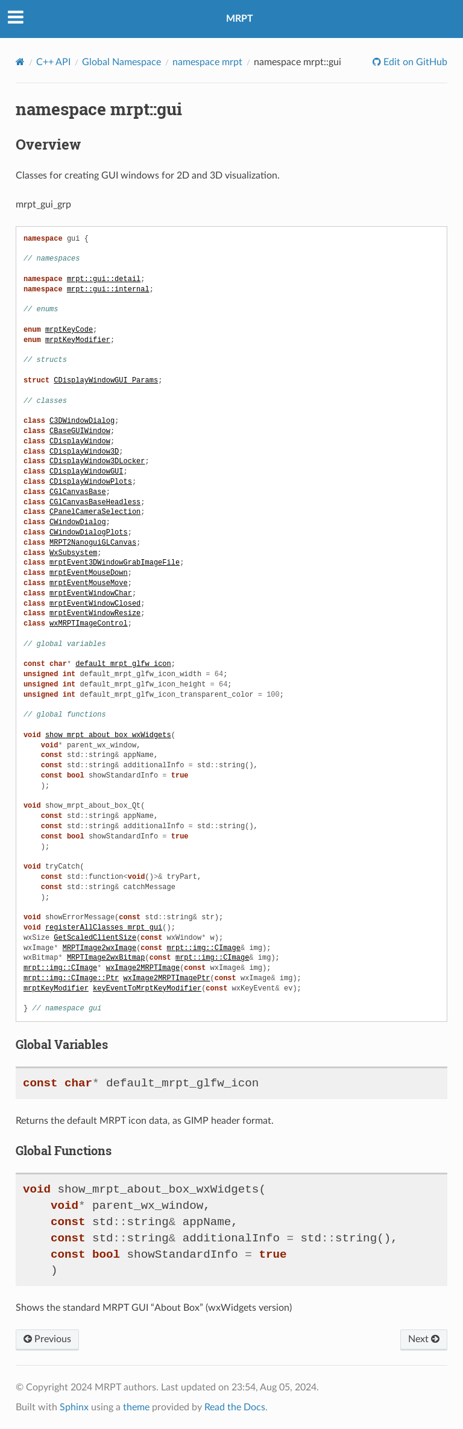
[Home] (20, 62)
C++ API (53, 62)
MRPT (239, 19)
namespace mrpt (207, 62)
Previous (47, 1339)
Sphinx (74, 1407)
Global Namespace (121, 62)
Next (423, 1339)
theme (136, 1407)
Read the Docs (234, 1407)
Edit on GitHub (414, 62)
